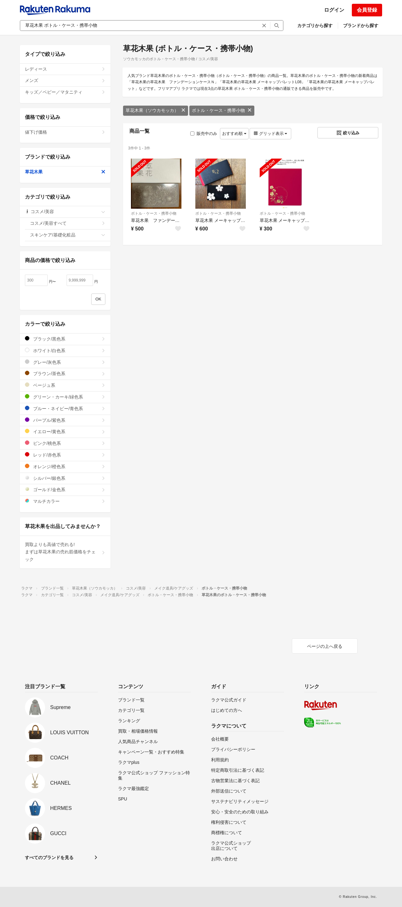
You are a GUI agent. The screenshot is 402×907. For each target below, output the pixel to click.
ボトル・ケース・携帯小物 (222, 110)
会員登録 (367, 10)
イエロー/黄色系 (65, 431)
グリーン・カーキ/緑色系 (65, 396)
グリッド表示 (270, 133)
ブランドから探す (360, 25)
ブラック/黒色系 (65, 338)
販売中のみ (203, 133)
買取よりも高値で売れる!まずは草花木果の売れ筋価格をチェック (65, 552)
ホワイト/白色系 (65, 350)
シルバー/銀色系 (65, 478)
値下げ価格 (65, 132)
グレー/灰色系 (65, 362)
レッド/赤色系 (65, 454)
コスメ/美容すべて (67, 223)
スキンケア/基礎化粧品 (67, 234)
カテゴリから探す (315, 25)
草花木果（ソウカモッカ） (156, 110)
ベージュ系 (65, 385)
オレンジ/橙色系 (65, 466)
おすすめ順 (234, 133)
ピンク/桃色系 (65, 443)
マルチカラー (65, 501)
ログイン (334, 10)
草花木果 (65, 171)
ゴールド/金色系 (65, 489)
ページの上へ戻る (324, 646)
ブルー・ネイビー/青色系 (65, 408)
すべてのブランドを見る (49, 857)
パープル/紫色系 (65, 420)
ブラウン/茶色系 (65, 373)
